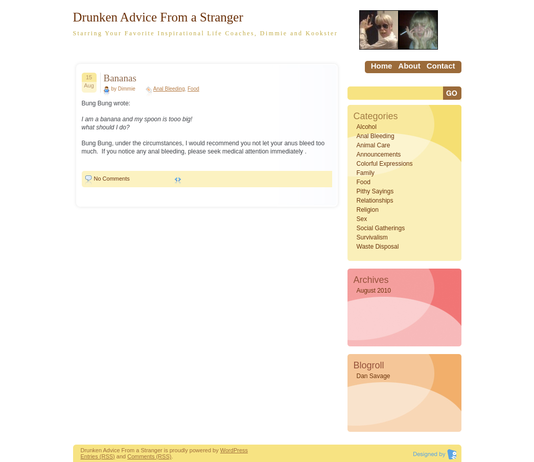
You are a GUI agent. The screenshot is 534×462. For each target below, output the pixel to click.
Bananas (120, 78)
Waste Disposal (378, 246)
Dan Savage (373, 376)
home (381, 65)
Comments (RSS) (149, 456)
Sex (362, 219)
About (409, 65)
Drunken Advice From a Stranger (158, 17)
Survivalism (372, 237)
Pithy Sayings (375, 191)
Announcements (379, 154)
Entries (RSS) (98, 456)
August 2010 (374, 290)
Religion (368, 209)
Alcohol (367, 126)
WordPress (234, 450)
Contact (441, 65)
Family (366, 173)
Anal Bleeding (169, 89)
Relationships (375, 200)
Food (193, 89)
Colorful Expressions (385, 163)
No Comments (112, 178)
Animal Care (373, 145)
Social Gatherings (381, 228)
